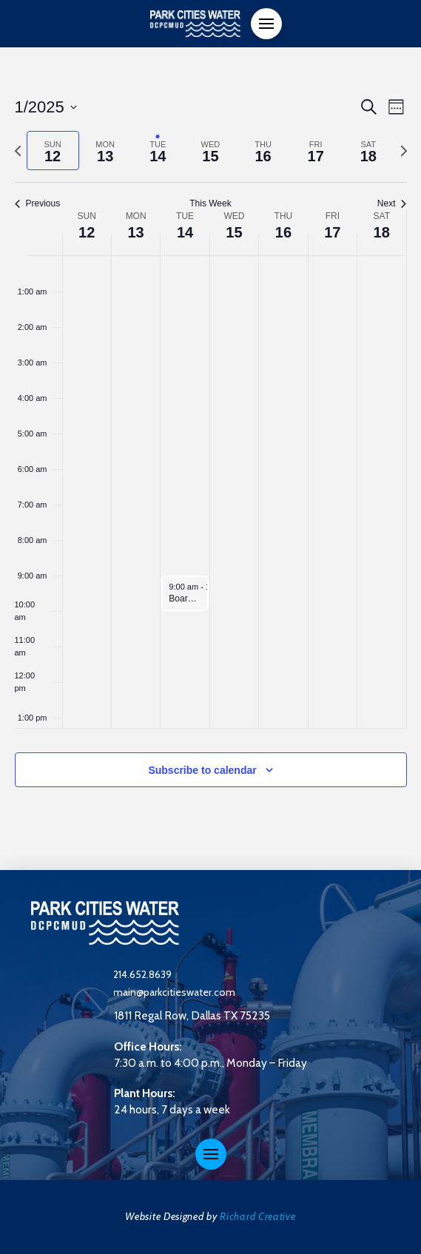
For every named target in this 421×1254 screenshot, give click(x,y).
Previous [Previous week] (38, 203)
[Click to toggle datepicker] (46, 107)
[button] (266, 23)
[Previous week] (18, 151)
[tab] (53, 150)
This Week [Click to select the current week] (210, 203)
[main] (210, 458)
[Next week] (404, 151)
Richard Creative (257, 1216)
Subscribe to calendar (202, 770)
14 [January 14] (185, 232)
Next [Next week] (392, 203)
